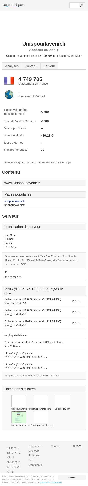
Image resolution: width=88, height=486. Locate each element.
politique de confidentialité (51, 482)
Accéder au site (42, 50)
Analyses (12, 66)
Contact (55, 446)
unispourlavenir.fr (14, 201)
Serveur (49, 66)
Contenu (31, 66)
